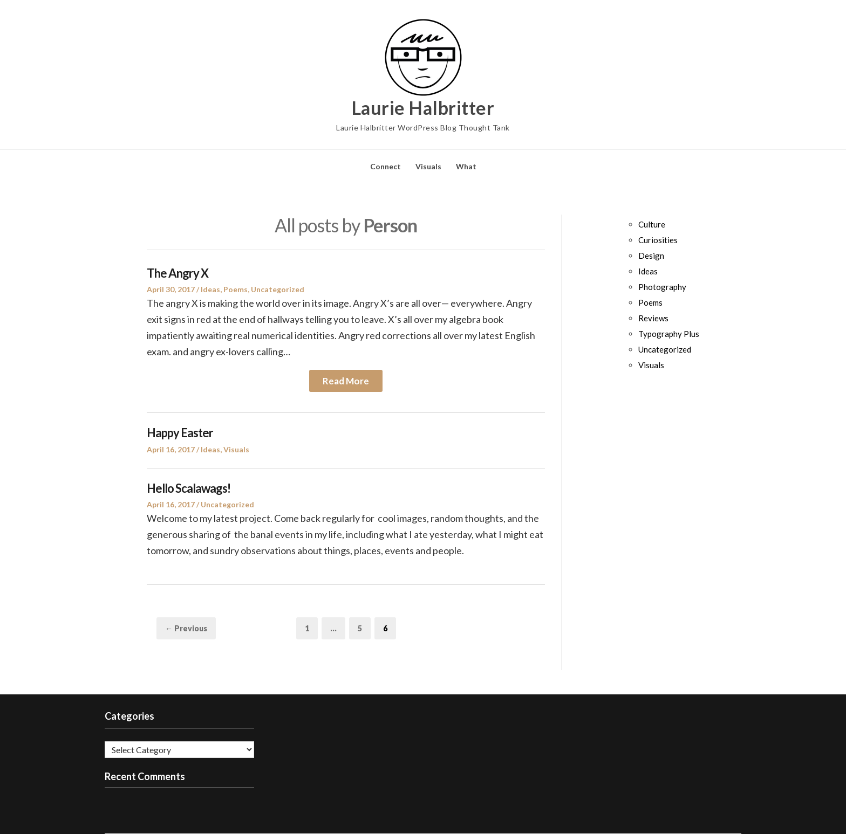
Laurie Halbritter (423, 108)
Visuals (428, 166)
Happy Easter (180, 432)
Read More (346, 381)
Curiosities (658, 240)
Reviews (653, 318)
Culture (651, 224)
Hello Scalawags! (188, 488)
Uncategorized (277, 289)
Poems (235, 289)
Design (651, 255)
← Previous (186, 628)
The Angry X (177, 273)
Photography (662, 287)
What (466, 166)
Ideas (210, 289)
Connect (385, 166)
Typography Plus (668, 334)
